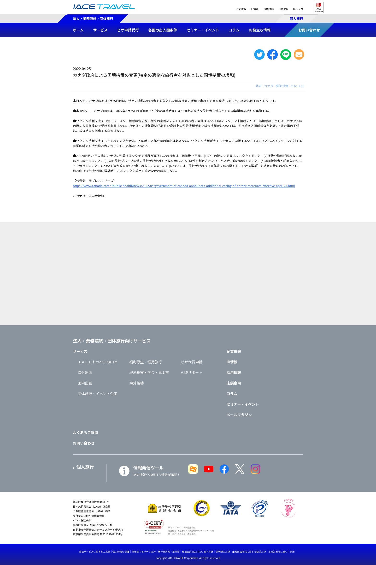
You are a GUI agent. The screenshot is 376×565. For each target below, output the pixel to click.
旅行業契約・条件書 (169, 551)
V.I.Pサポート (192, 372)
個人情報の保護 (120, 551)
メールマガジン (239, 414)
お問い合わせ (83, 442)
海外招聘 (136, 382)
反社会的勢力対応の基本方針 (197, 551)
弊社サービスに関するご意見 (94, 551)
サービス (80, 351)
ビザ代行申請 (192, 361)
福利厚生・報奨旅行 (145, 361)
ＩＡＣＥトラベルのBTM (98, 361)
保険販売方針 (223, 551)
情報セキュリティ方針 (143, 551)
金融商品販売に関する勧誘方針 (249, 551)
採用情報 (269, 9)
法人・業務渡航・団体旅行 (93, 18)
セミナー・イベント (243, 404)
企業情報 (240, 9)
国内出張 (85, 382)
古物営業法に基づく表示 (281, 551)
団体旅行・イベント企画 (97, 393)
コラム (232, 393)
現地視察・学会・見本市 (149, 372)
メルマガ (298, 9)
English (283, 9)
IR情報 (254, 9)
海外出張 (85, 372)
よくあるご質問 (85, 432)
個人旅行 (296, 18)
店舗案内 (234, 382)
